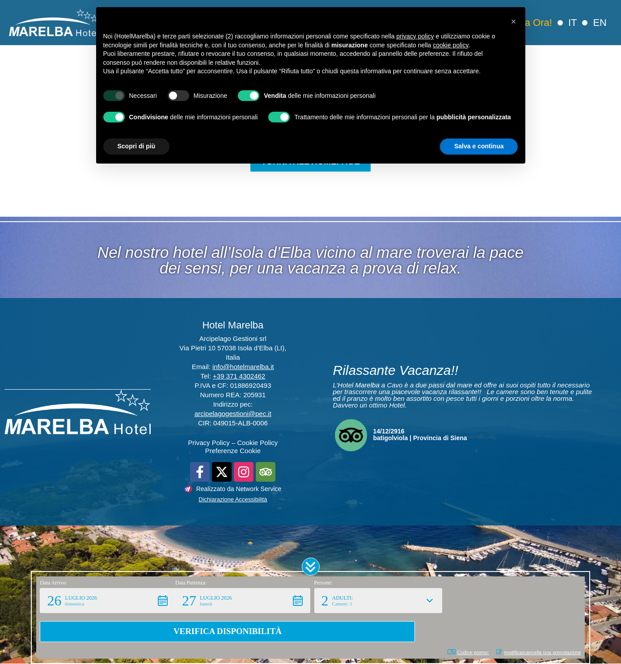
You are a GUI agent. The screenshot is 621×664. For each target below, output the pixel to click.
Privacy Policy (208, 443)
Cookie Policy (257, 443)
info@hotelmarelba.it (243, 367)
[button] (311, 596)
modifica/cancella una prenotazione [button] (538, 652)
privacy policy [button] (415, 36)
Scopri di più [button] (137, 146)
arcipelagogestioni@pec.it (232, 414)
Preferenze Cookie (233, 451)
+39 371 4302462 (239, 376)
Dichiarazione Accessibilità (233, 499)
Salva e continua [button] (478, 146)
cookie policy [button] (450, 45)
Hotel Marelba (232, 325)
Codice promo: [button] (469, 652)
